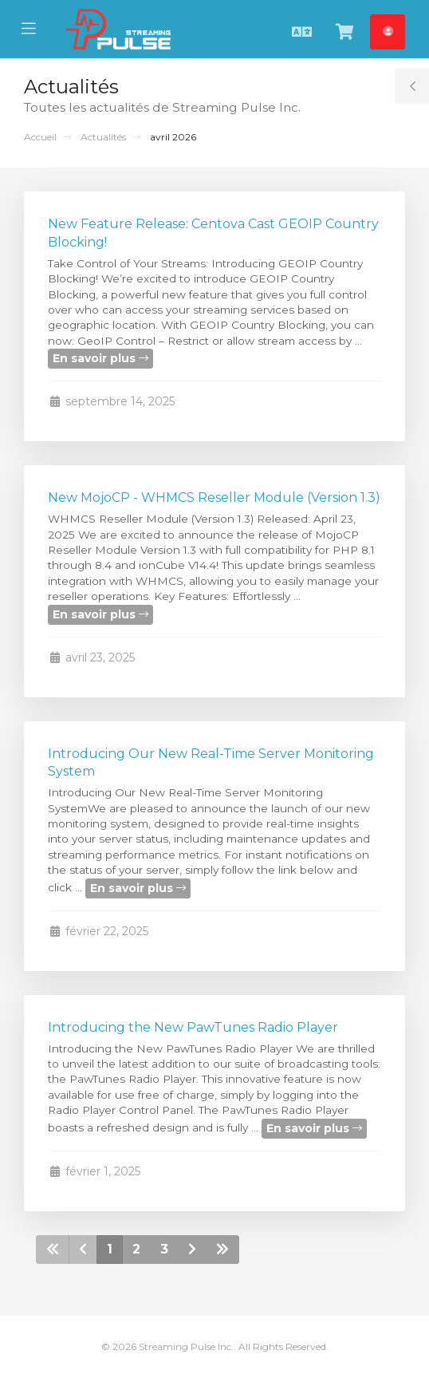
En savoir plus (100, 358)
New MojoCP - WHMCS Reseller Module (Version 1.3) (214, 497)
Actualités (103, 137)
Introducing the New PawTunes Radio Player (193, 1027)
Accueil (40, 137)
